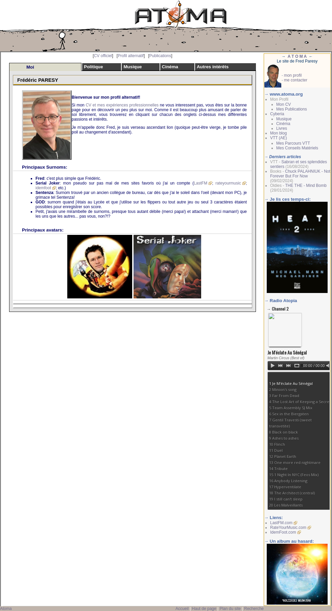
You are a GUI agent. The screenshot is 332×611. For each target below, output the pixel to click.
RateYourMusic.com (288, 527)
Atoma (6, 608)
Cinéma (170, 66)
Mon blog (278, 133)
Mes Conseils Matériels (297, 148)
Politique (93, 66)
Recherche (254, 608)
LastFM (200, 183)
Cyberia (277, 114)
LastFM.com (281, 522)
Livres (281, 128)
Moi (30, 67)
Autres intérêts (213, 66)
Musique (132, 66)
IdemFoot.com (283, 532)
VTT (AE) (278, 138)
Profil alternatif (131, 55)
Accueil (182, 608)
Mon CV (283, 104)
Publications (160, 55)
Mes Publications (291, 109)
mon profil (293, 75)
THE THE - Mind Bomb (305, 185)
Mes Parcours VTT (293, 143)
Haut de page (204, 608)
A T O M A (297, 56)
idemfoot (43, 188)
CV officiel (103, 55)
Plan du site (230, 608)
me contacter (295, 80)
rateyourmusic (228, 183)
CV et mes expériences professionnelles (122, 105)
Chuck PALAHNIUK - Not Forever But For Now (300, 173)
